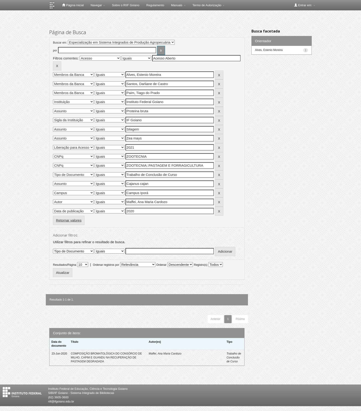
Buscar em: (60, 42)
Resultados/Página (64, 264)
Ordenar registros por (106, 264)
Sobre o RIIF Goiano (125, 5)
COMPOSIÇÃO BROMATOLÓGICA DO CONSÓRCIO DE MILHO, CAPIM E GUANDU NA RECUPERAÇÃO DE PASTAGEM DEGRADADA (106, 357)
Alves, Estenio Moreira (269, 50)
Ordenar (161, 264)
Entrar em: (304, 5)
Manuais (178, 5)
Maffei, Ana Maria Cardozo (165, 353)
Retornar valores (69, 220)
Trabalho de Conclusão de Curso (234, 357)
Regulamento (155, 5)
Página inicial (73, 5)
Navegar (98, 5)
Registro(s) (200, 264)
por (55, 50)
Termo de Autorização (208, 5)
